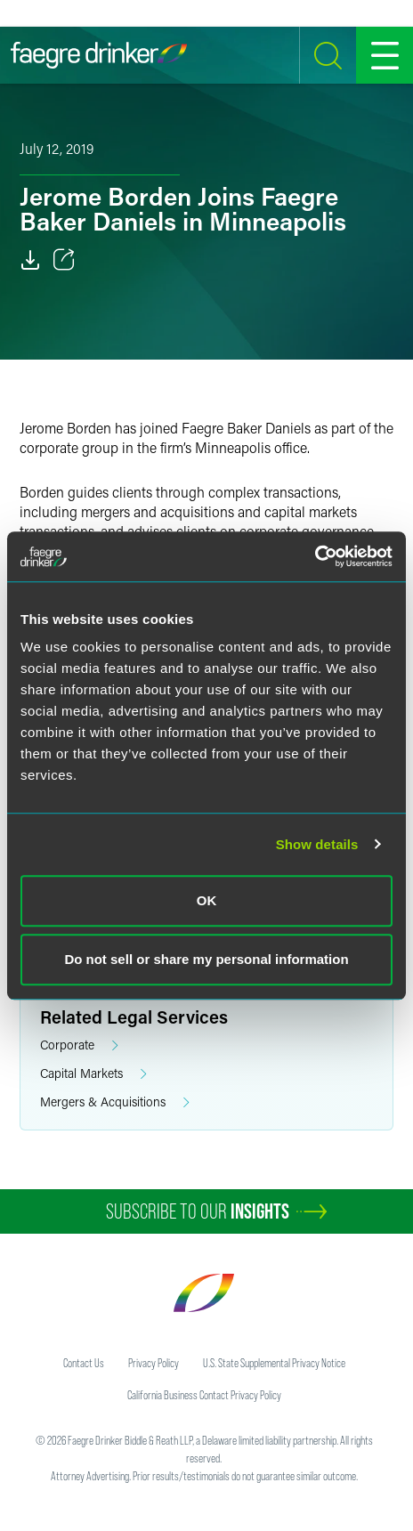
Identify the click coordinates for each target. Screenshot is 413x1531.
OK (207, 900)
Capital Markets (93, 1074)
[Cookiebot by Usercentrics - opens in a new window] (315, 556)
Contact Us (83, 1363)
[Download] (30, 260)
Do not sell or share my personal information (206, 959)
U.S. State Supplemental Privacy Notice (274, 1363)
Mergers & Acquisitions (115, 1102)
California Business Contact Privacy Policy (204, 1395)
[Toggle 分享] (64, 260)
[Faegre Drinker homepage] (99, 55)
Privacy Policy (153, 1363)
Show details (317, 844)
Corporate (79, 1045)
